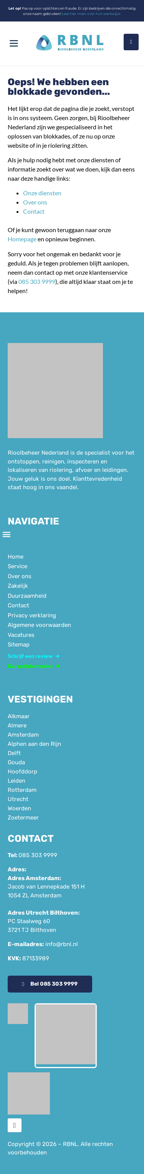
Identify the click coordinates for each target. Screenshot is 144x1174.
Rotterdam (22, 790)
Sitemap (19, 644)
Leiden (16, 780)
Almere (17, 725)
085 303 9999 (36, 281)
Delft (14, 753)
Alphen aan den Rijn (34, 743)
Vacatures (21, 635)
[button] (6, 534)
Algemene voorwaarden (39, 625)
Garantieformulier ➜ (34, 666)
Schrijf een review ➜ (34, 656)
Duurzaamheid (27, 595)
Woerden (19, 808)
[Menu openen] (13, 43)
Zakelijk (18, 585)
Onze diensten (42, 192)
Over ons (35, 202)
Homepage (22, 238)
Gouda (16, 762)
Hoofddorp (22, 771)
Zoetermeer (23, 817)
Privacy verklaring (32, 615)
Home (15, 556)
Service (17, 566)
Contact (34, 211)
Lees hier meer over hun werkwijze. (91, 14)
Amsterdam (23, 734)
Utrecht (18, 799)
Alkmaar (19, 716)
